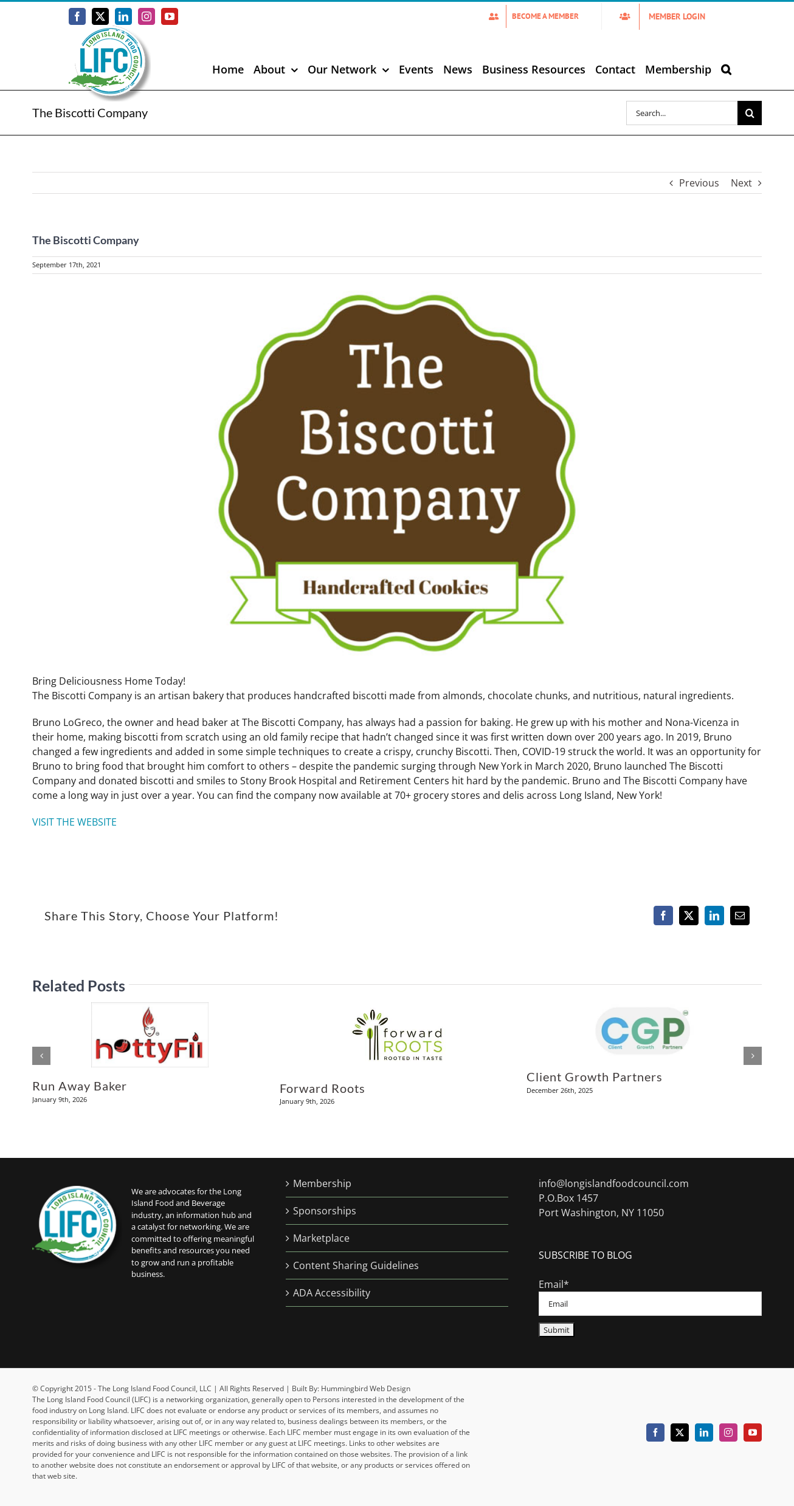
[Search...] (681, 113)
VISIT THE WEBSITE (74, 822)
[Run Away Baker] (150, 1009)
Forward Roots (322, 1088)
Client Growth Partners (594, 1076)
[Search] (749, 113)
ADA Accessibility (331, 1292)
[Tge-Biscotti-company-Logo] (397, 473)
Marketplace (321, 1238)
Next (741, 183)
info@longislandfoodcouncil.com (614, 1183)
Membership (322, 1183)
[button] (726, 69)
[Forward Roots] (396, 1009)
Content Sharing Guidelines (356, 1265)
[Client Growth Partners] (644, 1009)
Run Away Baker (79, 1085)
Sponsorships (324, 1210)
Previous (699, 183)
